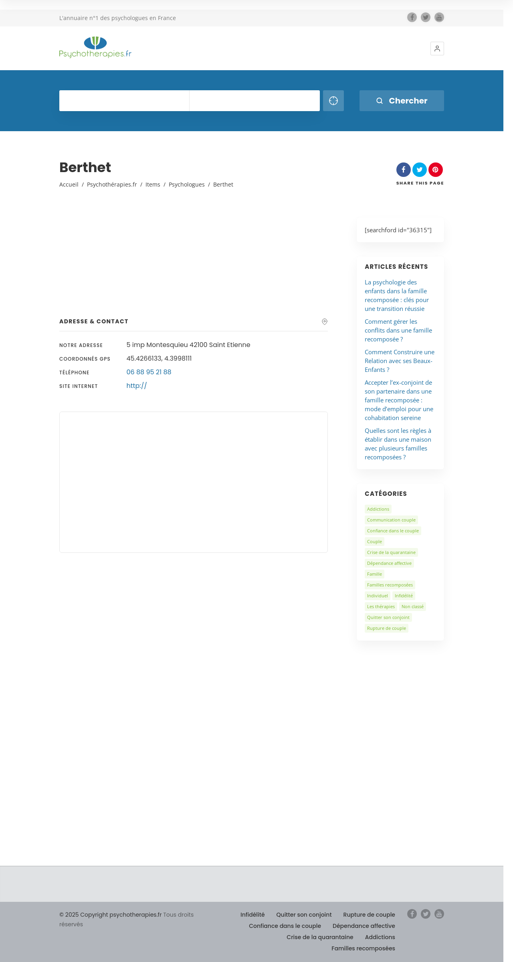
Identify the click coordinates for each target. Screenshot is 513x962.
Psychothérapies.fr (112, 184)
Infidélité (404, 596)
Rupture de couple (386, 628)
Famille (374, 574)
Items (152, 184)
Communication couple (391, 520)
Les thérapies (381, 606)
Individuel (377, 596)
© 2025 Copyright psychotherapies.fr (110, 915)
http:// (137, 385)
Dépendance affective (389, 563)
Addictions (378, 509)
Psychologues (187, 184)
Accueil (69, 184)
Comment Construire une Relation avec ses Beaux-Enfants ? (399, 360)
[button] (437, 48)
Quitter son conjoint (388, 617)
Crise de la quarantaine (391, 552)
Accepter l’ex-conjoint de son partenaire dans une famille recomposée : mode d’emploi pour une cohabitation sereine (399, 400)
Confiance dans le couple (393, 531)
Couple (374, 541)
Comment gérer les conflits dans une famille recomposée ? (398, 330)
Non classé (413, 606)
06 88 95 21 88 (149, 372)
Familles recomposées (390, 585)
